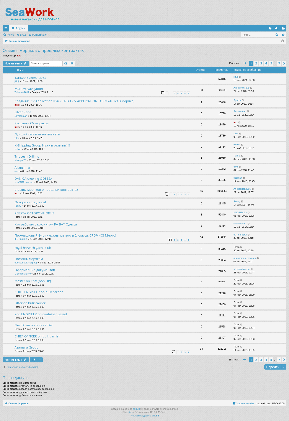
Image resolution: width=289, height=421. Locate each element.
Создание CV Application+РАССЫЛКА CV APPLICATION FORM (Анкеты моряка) (74, 101)
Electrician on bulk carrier (34, 325)
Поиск (10, 34)
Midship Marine (23, 273)
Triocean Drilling (27, 156)
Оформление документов (35, 270)
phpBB (136, 409)
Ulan (17, 138)
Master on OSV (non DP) (33, 281)
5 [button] (271, 63)
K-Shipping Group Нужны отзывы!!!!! (42, 145)
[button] (244, 63)
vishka (18, 149)
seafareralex (240, 223)
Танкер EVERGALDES (30, 77)
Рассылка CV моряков (32, 123)
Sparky (237, 100)
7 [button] (279, 63)
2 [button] (256, 63)
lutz (19, 55)
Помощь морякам (29, 259)
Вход (23, 34)
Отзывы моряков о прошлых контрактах (43, 50)
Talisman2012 (22, 92)
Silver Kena (23, 112)
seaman (237, 177)
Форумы (20, 28)
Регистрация (39, 34)
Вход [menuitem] (277, 29)
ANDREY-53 (240, 212)
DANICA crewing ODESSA (33, 178)
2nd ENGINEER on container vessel (41, 314)
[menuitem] (270, 28)
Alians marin (24, 167)
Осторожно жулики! (30, 202)
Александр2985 (242, 188)
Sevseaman (21, 116)
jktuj (17, 81)
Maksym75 (20, 160)
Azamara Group (26, 347)
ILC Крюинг (21, 239)
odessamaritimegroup (26, 262)
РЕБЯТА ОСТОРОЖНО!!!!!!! (34, 213)
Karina (236, 155)
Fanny (18, 205)
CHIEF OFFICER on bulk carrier (37, 336)
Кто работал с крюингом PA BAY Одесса (46, 224)
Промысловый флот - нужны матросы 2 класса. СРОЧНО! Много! (65, 235)
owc (17, 171)
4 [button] (266, 63)
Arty (130, 412)
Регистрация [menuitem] (284, 29)
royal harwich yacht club (33, 247)
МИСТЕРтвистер (24, 182)
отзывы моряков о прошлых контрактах (46, 189)
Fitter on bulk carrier (30, 303)
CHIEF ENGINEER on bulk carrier (39, 292)
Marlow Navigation (29, 88)
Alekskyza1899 (241, 88)
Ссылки (6, 29)
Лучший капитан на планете (37, 134)
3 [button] (261, 63)
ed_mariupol (240, 234)
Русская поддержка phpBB (144, 415)
